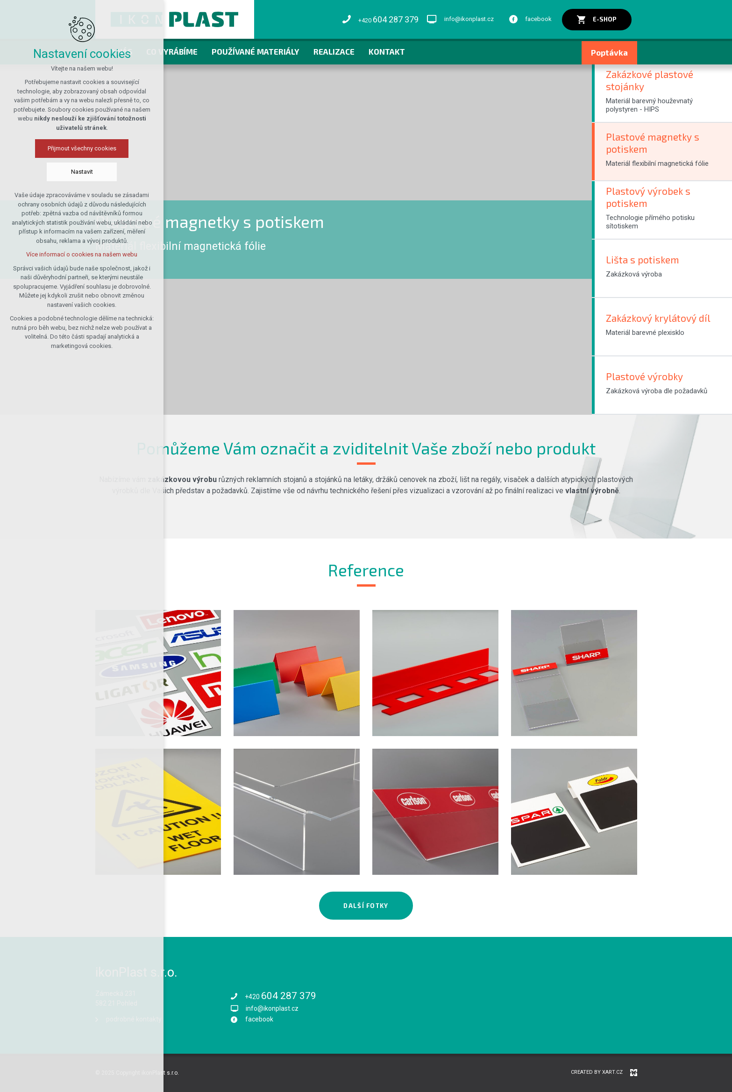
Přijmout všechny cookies (82, 148)
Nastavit (82, 171)
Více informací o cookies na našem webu (81, 254)
